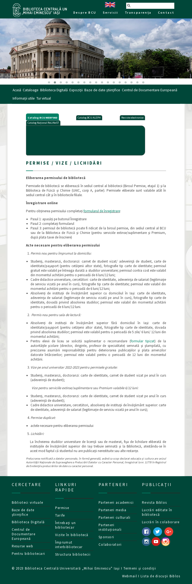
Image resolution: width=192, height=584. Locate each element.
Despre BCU (84, 12)
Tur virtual (43, 98)
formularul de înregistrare (102, 211)
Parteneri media (113, 510)
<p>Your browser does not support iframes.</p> (85, 140)
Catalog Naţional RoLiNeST (43, 122)
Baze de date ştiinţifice (102, 90)
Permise (62, 508)
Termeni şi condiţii (139, 568)
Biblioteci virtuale (27, 502)
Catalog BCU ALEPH (89, 117)
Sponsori (106, 537)
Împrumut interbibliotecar (69, 544)
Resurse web (22, 546)
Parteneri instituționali (110, 527)
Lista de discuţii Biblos (160, 576)
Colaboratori (110, 544)
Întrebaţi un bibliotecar (65, 525)
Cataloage (31, 90)
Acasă (17, 90)
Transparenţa (138, 12)
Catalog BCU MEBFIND (42, 117)
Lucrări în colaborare (160, 522)
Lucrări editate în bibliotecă (157, 512)
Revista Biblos (154, 502)
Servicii (110, 12)
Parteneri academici (116, 502)
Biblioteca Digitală (54, 90)
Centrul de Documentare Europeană (149, 90)
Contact (166, 12)
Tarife (60, 515)
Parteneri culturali (115, 517)
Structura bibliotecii (73, 554)
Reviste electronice (132, 117)
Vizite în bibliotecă (72, 535)
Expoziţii (76, 90)
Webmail (129, 576)
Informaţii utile (24, 98)
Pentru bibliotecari (28, 553)
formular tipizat (143, 341)
